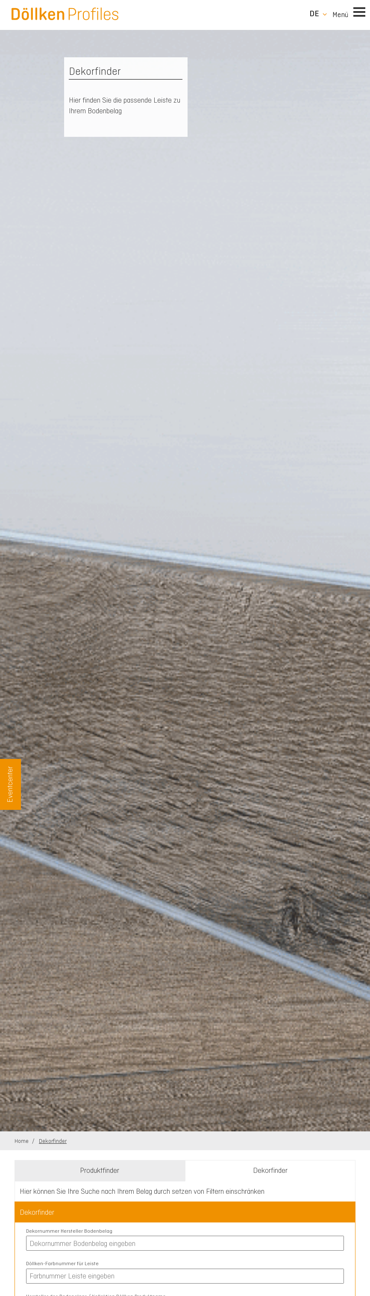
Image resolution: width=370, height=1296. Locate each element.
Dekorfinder (53, 1141)
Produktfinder (99, 1170)
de (314, 13)
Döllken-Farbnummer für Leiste (62, 1263)
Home (22, 1141)
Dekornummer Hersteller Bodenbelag (69, 1231)
